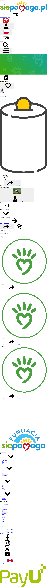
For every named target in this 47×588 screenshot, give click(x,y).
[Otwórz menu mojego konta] (7, 26)
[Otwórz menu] (6, 51)
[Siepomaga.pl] (23, 11)
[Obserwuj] (7, 86)
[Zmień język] (6, 32)
